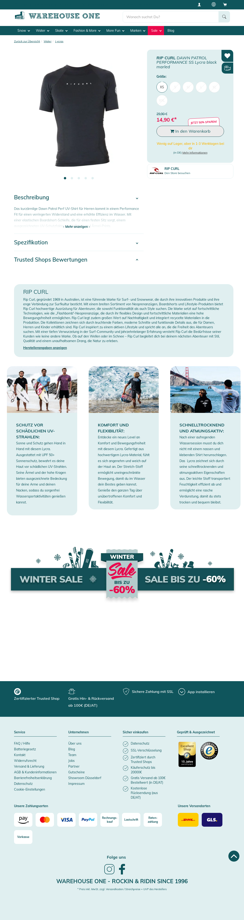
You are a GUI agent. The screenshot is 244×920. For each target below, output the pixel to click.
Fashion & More (87, 30)
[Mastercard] (45, 819)
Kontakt (20, 755)
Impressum (76, 783)
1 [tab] (65, 178)
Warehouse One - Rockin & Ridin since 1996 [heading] (122, 880)
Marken (137, 30)
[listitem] (144, 744)
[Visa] (66, 819)
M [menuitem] (188, 87)
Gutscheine (76, 772)
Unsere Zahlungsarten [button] (31, 806)
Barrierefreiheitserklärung (33, 778)
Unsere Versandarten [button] (194, 806)
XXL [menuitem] (162, 100)
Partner (73, 766)
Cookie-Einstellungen (29, 789)
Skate (61, 30)
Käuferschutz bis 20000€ (137, 4)
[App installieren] (196, 691)
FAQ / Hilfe (22, 743)
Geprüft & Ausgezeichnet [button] (196, 732)
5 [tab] (92, 178)
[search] (171, 16)
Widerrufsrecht (25, 760)
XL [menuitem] (214, 87)
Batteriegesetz (25, 749)
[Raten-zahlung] (153, 819)
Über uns (75, 743)
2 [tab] (72, 178)
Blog (170, 30)
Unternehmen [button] (78, 732)
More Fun (115, 30)
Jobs (71, 760)
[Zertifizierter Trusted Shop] (187, 756)
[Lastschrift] (131, 819)
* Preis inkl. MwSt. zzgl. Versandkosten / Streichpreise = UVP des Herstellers (122, 888)
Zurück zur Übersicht (27, 41)
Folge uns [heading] (116, 856)
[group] (40, 694)
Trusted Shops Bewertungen (50, 259)
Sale (156, 30)
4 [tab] (85, 178)
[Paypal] (88, 819)
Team (72, 755)
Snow (23, 30)
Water (42, 30)
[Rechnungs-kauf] (109, 819)
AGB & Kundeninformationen (35, 772)
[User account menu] (200, 4)
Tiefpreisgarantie (98, 4)
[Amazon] (23, 819)
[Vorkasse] (23, 836)
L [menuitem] (201, 87)
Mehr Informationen (194, 152)
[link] (109, 873)
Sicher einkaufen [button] (135, 732)
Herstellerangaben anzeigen (45, 347)
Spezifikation (31, 241)
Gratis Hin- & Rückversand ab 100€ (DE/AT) (47, 4)
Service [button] (19, 732)
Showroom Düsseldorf (84, 778)
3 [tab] (79, 178)
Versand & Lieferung (29, 766)
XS (162, 87)
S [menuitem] (175, 87)
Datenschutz (23, 783)
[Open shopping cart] (225, 4)
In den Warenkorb (190, 131)
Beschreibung (31, 197)
